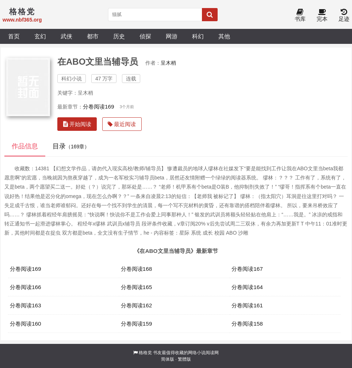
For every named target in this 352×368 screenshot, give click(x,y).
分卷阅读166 (25, 287)
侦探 (145, 36)
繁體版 (184, 359)
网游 (171, 36)
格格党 (145, 352)
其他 (224, 36)
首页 (14, 36)
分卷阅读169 (98, 106)
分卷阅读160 (25, 323)
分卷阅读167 (247, 269)
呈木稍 (168, 63)
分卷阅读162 (136, 305)
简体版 (167, 359)
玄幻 (40, 36)
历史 (119, 36)
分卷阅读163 (25, 305)
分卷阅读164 (247, 287)
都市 (93, 36)
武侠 (66, 36)
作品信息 (25, 146)
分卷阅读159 (136, 323)
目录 (71, 146)
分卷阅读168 (136, 269)
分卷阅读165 (136, 287)
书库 (300, 15)
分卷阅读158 (247, 323)
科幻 (198, 36)
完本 (322, 15)
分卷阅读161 (247, 305)
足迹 (343, 15)
